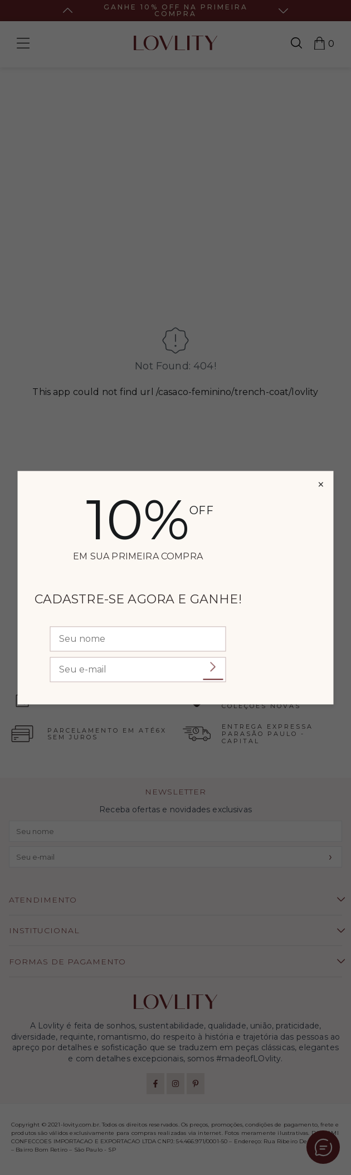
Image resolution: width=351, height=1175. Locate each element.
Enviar (213, 667)
